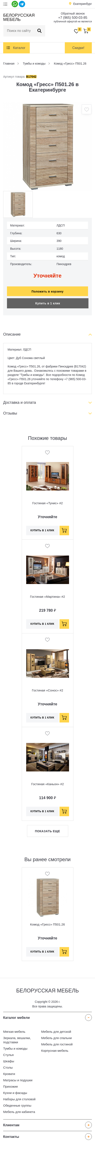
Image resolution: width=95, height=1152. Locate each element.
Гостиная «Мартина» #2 (47, 596)
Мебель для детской (56, 1031)
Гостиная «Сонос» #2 (47, 690)
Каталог (19, 48)
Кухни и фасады (15, 1093)
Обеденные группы (17, 1105)
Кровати (9, 1074)
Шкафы (8, 1061)
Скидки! (78, 48)
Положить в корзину (47, 291)
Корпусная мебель (54, 1050)
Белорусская (18, 17)
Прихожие (10, 1086)
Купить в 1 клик (47, 303)
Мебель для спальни (56, 1038)
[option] (47, 146)
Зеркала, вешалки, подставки (17, 1040)
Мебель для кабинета (19, 1112)
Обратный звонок (73, 13)
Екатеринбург (82, 3)
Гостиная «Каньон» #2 (47, 784)
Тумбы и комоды (15, 1048)
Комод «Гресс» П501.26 (47, 924)
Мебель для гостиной (57, 1044)
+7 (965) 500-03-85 (72, 17)
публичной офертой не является (73, 21)
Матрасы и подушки (18, 1080)
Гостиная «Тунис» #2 (47, 503)
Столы (8, 1067)
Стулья (8, 1055)
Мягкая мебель (14, 1031)
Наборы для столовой (19, 1099)
